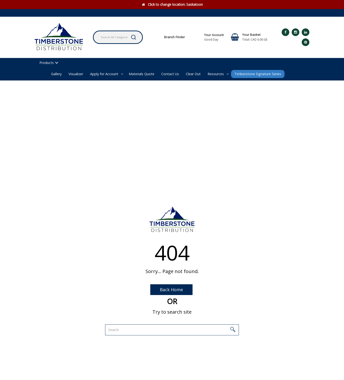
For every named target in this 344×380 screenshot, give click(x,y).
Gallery (56, 74)
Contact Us (170, 74)
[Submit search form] (133, 37)
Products (46, 62)
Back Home (171, 289)
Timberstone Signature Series (257, 74)
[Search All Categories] (118, 37)
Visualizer (76, 74)
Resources (216, 74)
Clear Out (193, 74)
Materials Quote (141, 74)
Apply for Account (104, 74)
